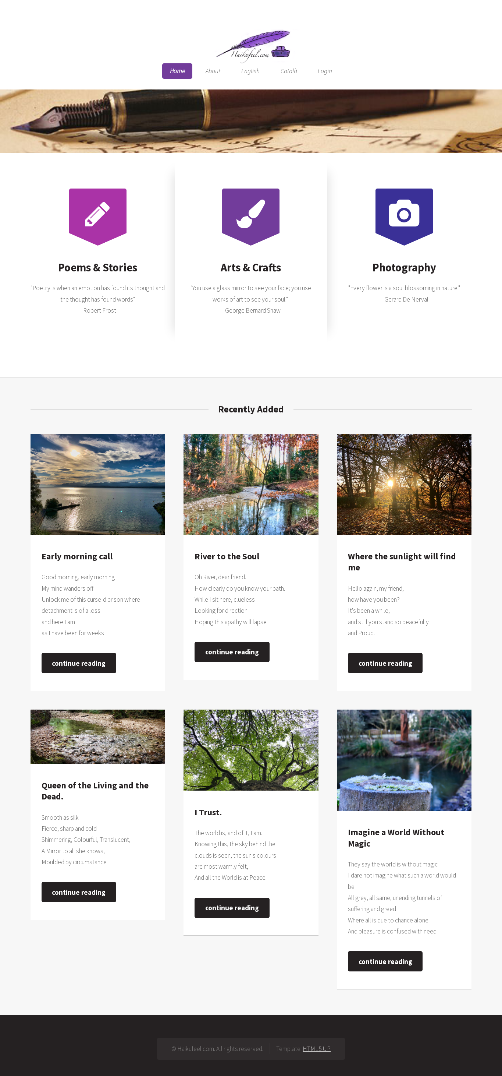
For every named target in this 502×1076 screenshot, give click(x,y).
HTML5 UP (317, 1049)
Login (325, 71)
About (213, 71)
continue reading (79, 663)
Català (289, 71)
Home (177, 71)
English (250, 71)
